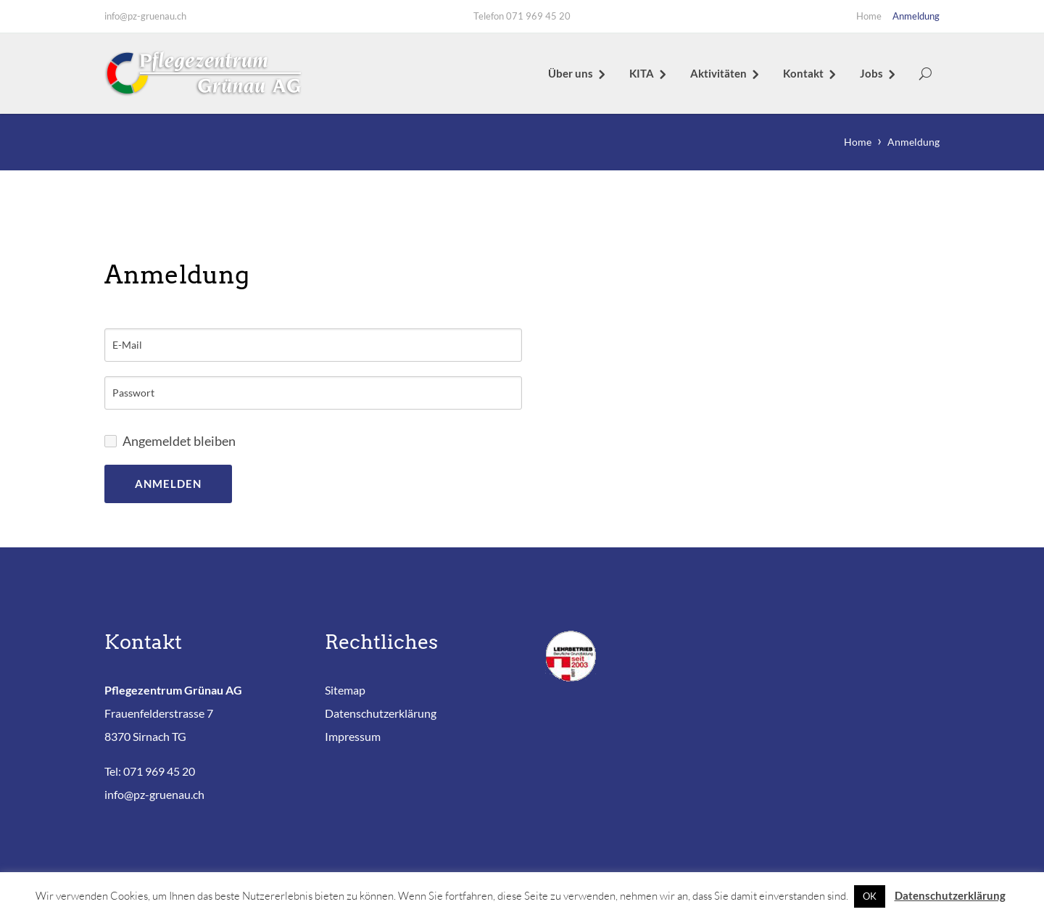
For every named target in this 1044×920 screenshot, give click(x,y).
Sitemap (345, 690)
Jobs (871, 73)
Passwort (133, 393)
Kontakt (803, 73)
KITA (641, 73)
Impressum (353, 736)
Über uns (570, 73)
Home (869, 16)
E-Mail (127, 345)
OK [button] (870, 896)
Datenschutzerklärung (380, 713)
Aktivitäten (718, 73)
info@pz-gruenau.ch (145, 16)
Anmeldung (916, 16)
